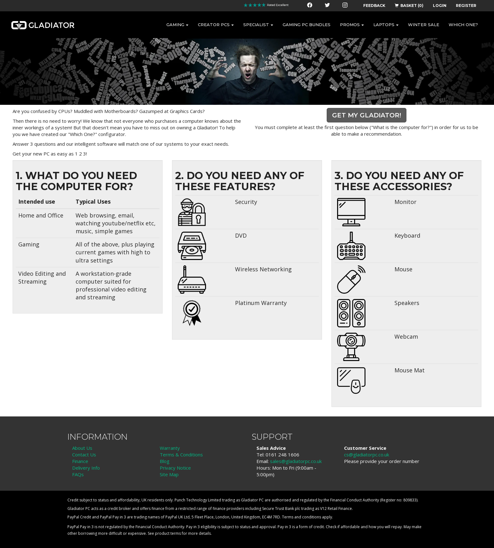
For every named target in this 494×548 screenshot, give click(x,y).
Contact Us (84, 454)
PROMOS (352, 24)
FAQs (78, 474)
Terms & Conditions (181, 454)
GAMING (177, 24)
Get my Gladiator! (366, 115)
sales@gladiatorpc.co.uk (296, 461)
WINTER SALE (423, 24)
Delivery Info (86, 468)
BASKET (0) (409, 5)
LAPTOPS (386, 24)
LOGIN (439, 5)
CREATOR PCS (216, 24)
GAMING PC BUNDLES (306, 24)
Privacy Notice (175, 468)
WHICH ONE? (463, 24)
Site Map (169, 474)
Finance (80, 461)
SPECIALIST (258, 24)
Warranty (170, 448)
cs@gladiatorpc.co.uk (366, 454)
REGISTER (466, 5)
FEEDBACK (374, 5)
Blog (164, 461)
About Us (82, 448)
